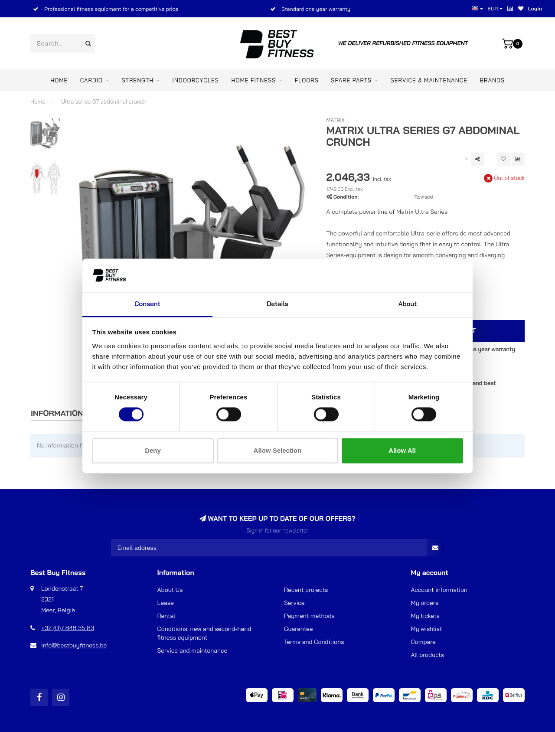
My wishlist (426, 629)
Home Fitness (253, 80)
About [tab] (407, 304)
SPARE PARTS (351, 80)
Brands (492, 80)
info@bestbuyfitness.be (74, 645)
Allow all (402, 450)
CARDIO (91, 80)
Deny (153, 450)
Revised (424, 196)
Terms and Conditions (314, 642)
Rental (166, 616)
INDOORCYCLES (196, 80)
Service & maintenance (429, 80)
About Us (170, 590)
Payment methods (309, 616)
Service (294, 603)
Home (59, 80)
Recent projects (306, 590)
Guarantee (298, 629)
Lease (165, 603)
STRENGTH (137, 80)
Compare (423, 642)
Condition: (346, 196)
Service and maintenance (192, 650)
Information (57, 413)
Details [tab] (277, 304)
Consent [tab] (147, 304)
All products (427, 655)
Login (535, 8)
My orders (425, 603)
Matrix (335, 120)
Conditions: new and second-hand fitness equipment (204, 633)
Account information (439, 590)
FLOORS (307, 80)
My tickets (425, 616)
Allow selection (278, 450)
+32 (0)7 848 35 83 (67, 628)
